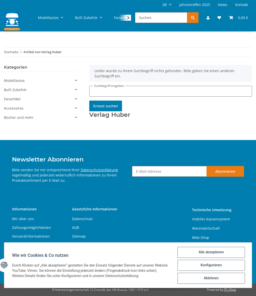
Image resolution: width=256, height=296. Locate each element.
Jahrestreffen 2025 (194, 4)
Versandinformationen (31, 236)
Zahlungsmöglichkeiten (31, 227)
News (222, 4)
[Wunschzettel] (219, 17)
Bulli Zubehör (15, 89)
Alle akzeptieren (211, 252)
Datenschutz (82, 218)
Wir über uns (23, 218)
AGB (75, 227)
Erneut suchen (105, 106)
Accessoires (14, 108)
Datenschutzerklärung (99, 169)
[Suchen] (161, 17)
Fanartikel (12, 99)
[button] (208, 17)
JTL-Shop (230, 290)
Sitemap (79, 236)
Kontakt (241, 4)
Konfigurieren (211, 265)
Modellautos (14, 80)
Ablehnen (211, 278)
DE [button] (164, 4)
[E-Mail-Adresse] (169, 171)
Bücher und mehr (19, 117)
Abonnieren (225, 171)
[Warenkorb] (238, 17)
